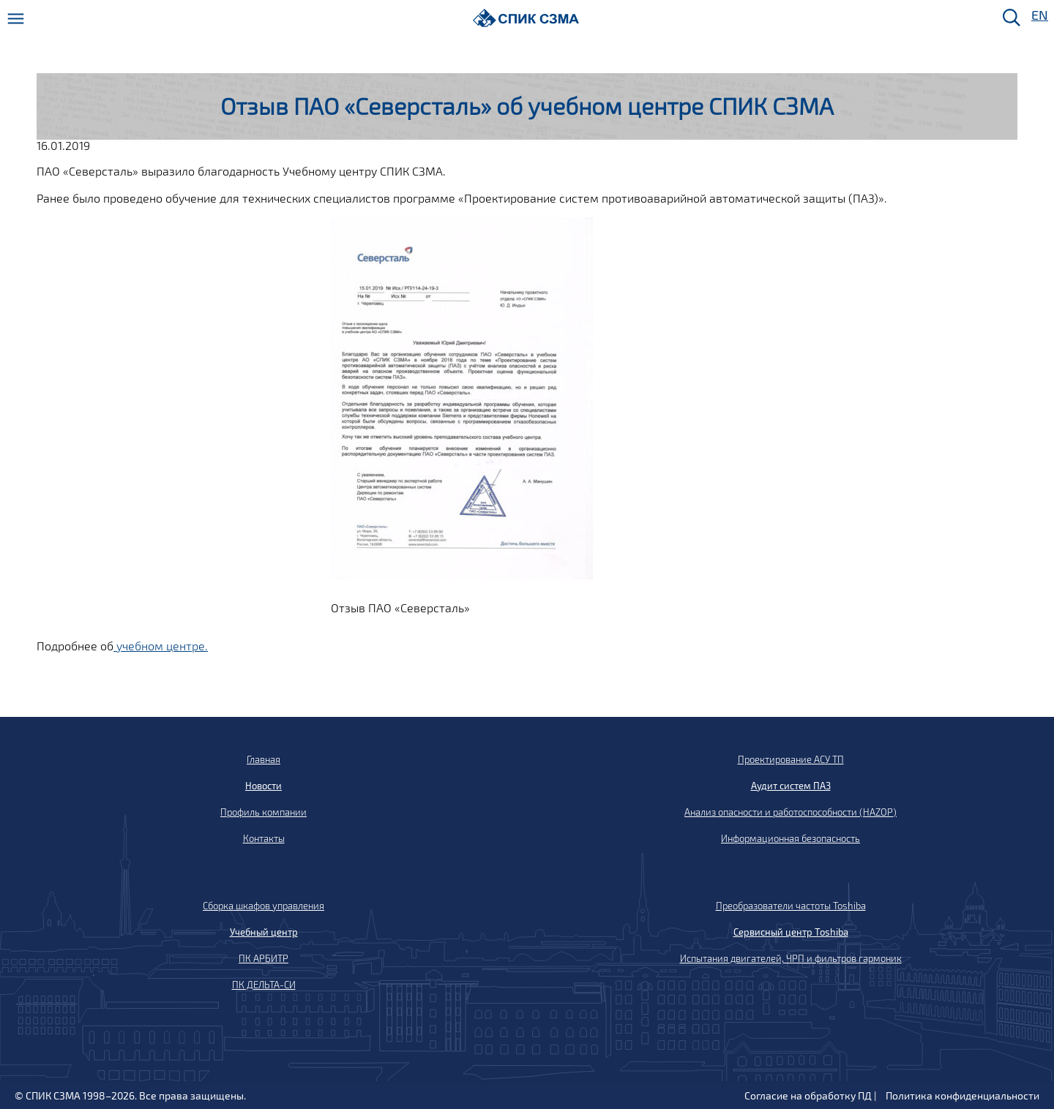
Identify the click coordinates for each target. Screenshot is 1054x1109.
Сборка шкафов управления (263, 905)
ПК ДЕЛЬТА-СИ (264, 984)
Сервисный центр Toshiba (790, 932)
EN (1038, 16)
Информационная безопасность (790, 838)
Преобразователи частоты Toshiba (791, 905)
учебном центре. (160, 646)
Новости (263, 786)
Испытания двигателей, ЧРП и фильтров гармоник (791, 958)
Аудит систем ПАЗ (791, 786)
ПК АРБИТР (263, 958)
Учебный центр (264, 932)
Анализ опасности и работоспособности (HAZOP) (790, 812)
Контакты (264, 838)
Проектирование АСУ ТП (791, 759)
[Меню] (15, 18)
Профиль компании (263, 812)
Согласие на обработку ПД (808, 1095)
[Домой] (526, 18)
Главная (263, 759)
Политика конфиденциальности (962, 1095)
